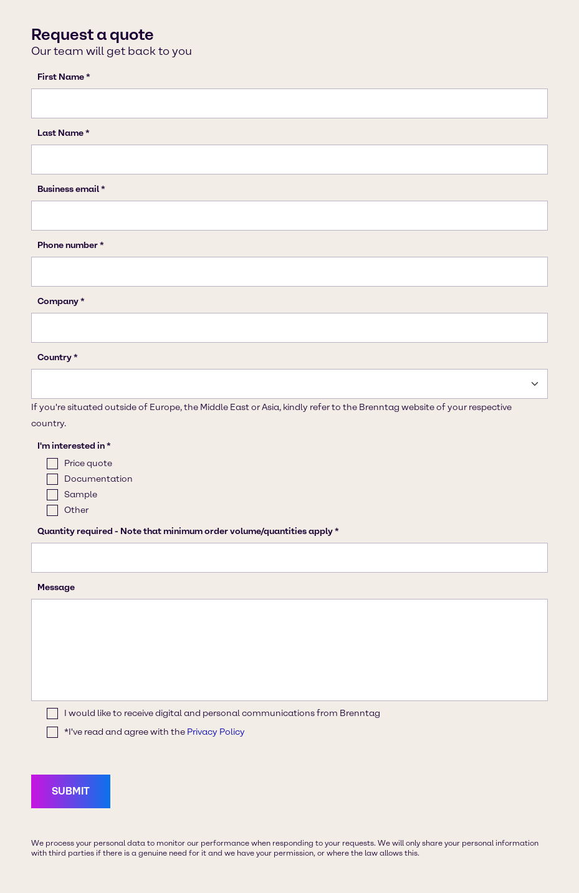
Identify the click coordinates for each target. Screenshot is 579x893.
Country (54, 357)
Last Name (60, 133)
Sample (80, 494)
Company (58, 301)
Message (56, 587)
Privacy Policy (216, 732)
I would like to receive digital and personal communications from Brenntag (222, 713)
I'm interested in (71, 446)
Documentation (98, 479)
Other (76, 510)
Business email (68, 189)
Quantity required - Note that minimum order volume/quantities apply (185, 531)
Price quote (88, 463)
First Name (60, 77)
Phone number (67, 245)
